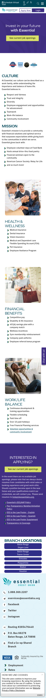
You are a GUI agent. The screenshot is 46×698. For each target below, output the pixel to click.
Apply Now (26, 11)
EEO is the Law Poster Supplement (22, 520)
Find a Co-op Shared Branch (17, 644)
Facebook (10, 604)
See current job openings (22, 38)
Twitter (9, 611)
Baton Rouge (23, 546)
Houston (23, 571)
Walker (23, 567)
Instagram (11, 617)
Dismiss (40, 695)
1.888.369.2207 (15, 592)
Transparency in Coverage (18, 523)
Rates (11, 670)
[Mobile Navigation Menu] (42, 3)
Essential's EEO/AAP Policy (19, 503)
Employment (15, 665)
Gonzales (23, 559)
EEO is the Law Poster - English (21, 513)
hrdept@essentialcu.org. (23, 497)
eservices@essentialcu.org (20, 598)
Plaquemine (23, 563)
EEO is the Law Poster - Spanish (21, 516)
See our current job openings (23, 469)
